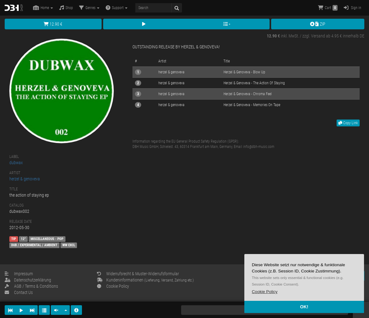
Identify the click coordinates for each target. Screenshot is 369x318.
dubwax (16, 162)
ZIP (317, 24)
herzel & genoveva (24, 178)
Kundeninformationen (145, 279)
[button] (264, 291)
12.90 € (53, 24)
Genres (89, 7)
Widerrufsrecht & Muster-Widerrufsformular (138, 273)
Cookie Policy (113, 286)
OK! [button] (304, 306)
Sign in (352, 7)
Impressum (19, 273)
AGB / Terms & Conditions (31, 286)
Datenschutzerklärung (28, 279)
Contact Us (19, 292)
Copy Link (348, 123)
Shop (66, 7)
